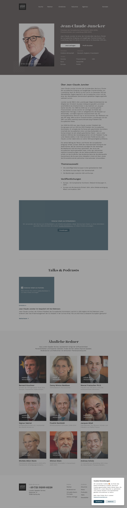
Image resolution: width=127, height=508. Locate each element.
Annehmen (99, 501)
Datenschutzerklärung (100, 497)
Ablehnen (111, 501)
